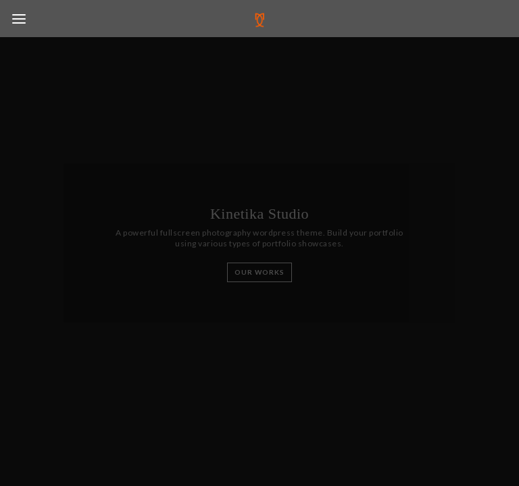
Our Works (259, 272)
